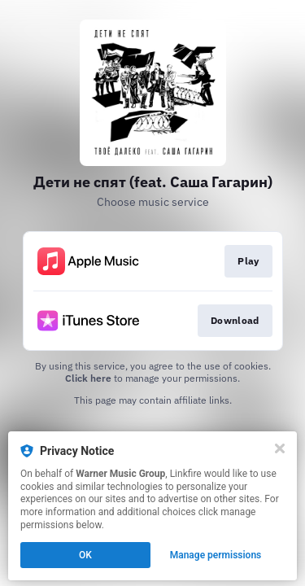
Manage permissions (216, 555)
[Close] (280, 448)
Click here (88, 378)
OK (85, 555)
